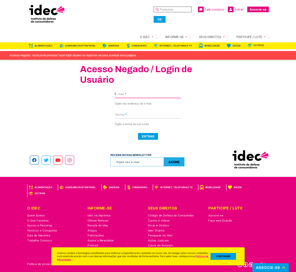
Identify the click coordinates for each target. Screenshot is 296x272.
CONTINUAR (223, 256)
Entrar (236, 9)
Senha (121, 114)
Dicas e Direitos (158, 225)
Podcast (93, 245)
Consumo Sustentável (80, 45)
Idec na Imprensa (99, 215)
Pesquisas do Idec (160, 235)
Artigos (92, 230)
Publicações (96, 235)
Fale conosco (211, 9)
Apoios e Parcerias (39, 225)
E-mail (120, 94)
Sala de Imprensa (38, 235)
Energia (113, 45)
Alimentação (43, 45)
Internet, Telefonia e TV (175, 45)
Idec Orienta (156, 230)
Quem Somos (36, 215)
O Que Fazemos (38, 220)
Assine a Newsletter (101, 240)
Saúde (236, 45)
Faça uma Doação (220, 220)
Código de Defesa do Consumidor (171, 215)
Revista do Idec (98, 225)
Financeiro (139, 45)
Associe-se (258, 9)
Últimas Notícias (98, 220)
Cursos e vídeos (159, 220)
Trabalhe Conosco (39, 240)
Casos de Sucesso (160, 245)
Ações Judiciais (158, 240)
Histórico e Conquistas (42, 230)
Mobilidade (212, 45)
